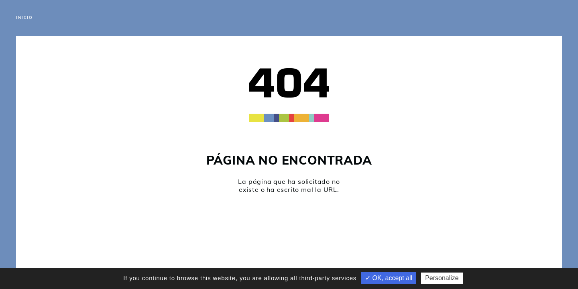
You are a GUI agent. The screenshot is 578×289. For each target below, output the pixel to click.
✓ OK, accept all (388, 278)
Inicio (24, 17)
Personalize (442, 278)
